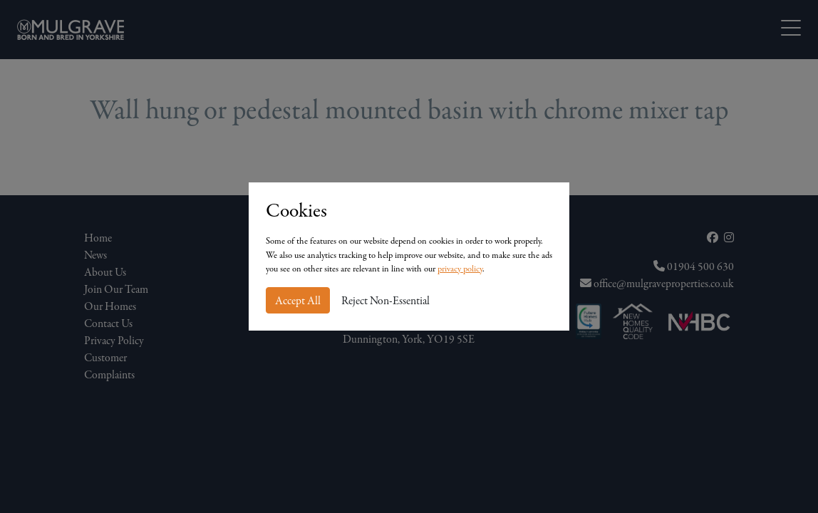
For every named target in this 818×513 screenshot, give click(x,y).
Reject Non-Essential (385, 301)
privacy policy (460, 268)
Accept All (298, 301)
